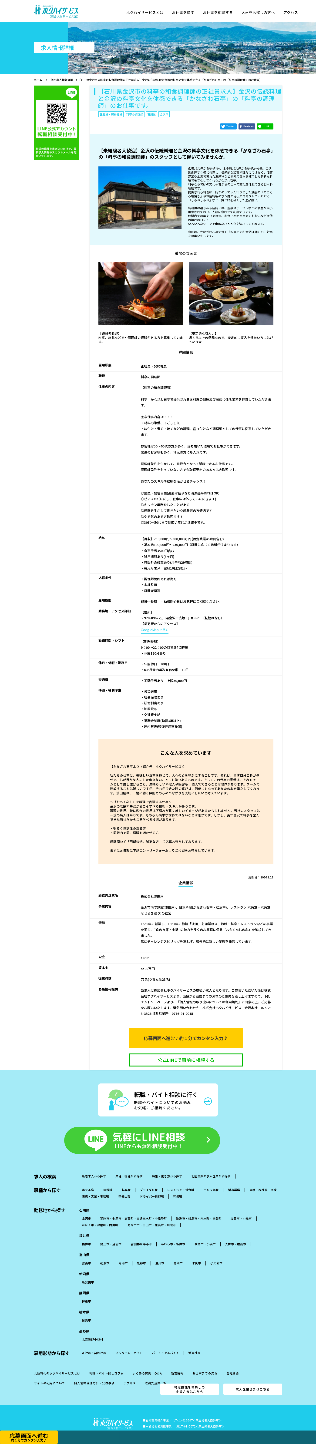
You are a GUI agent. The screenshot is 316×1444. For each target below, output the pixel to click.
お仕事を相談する (221, 13)
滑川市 (159, 1255)
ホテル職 (88, 1182)
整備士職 (124, 1188)
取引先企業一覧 (156, 1375)
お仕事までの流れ (204, 1365)
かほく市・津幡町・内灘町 (100, 1217)
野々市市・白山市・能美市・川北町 (152, 1217)
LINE (267, 126)
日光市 (86, 1312)
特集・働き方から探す (167, 1168)
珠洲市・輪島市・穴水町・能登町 (199, 1210)
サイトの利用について (49, 1375)
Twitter (230, 126)
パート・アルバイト (165, 1345)
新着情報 (177, 1365)
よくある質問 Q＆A (147, 1365)
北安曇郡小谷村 (92, 1331)
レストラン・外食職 (180, 1182)
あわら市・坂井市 (173, 1236)
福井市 (86, 1236)
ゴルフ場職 (211, 1182)
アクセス (297, 13)
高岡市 (178, 1255)
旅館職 (107, 1182)
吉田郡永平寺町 (141, 1236)
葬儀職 (177, 1188)
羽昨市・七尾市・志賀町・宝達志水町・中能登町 (133, 1210)
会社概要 (232, 1365)
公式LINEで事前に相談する (186, 1060)
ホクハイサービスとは (145, 13)
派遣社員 (194, 1345)
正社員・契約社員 (94, 1345)
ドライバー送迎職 (152, 1188)
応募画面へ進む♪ (186, 1038)
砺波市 (104, 1255)
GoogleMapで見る (154, 629)
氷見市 (196, 1255)
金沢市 (86, 1210)
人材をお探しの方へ (263, 13)
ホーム (38, 80)
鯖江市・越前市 (110, 1236)
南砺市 (123, 1255)
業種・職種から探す (129, 1168)
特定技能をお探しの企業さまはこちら (189, 1381)
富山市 (86, 1255)
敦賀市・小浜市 (205, 1236)
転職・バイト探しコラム (106, 1365)
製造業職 (234, 1182)
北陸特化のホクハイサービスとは (57, 1365)
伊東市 (86, 1293)
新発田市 (88, 1274)
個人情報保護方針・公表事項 (94, 1375)
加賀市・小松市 (241, 1210)
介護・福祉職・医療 (263, 1182)
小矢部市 (216, 1255)
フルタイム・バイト (129, 1345)
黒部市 (141, 1255)
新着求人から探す (94, 1168)
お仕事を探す (185, 13)
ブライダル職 (149, 1182)
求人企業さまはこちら (253, 1381)
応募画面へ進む (28, 1436)
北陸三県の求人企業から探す (211, 1168)
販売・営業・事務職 (95, 1188)
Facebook (248, 126)
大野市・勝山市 (235, 1236)
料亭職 (126, 1182)
